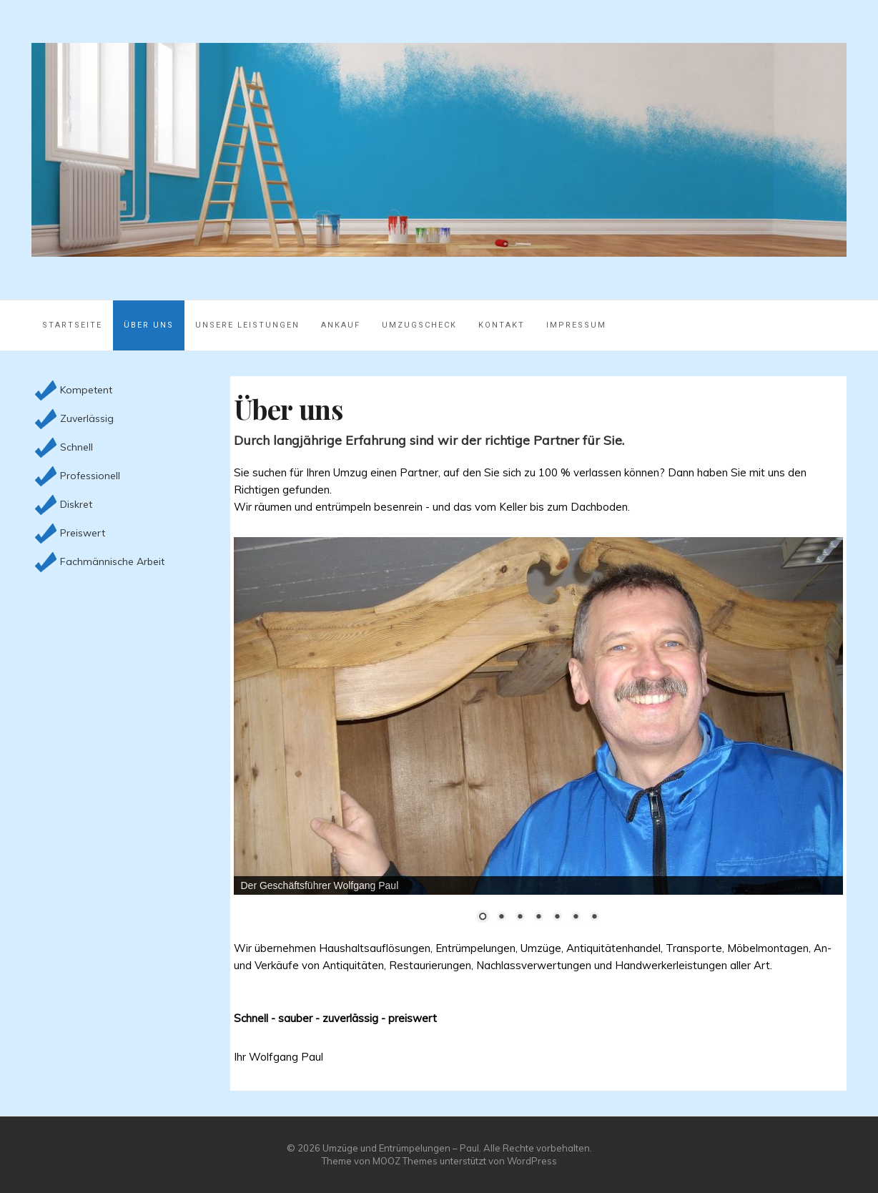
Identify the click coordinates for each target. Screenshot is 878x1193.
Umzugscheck (419, 325)
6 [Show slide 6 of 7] (575, 918)
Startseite (72, 325)
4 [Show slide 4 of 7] (538, 918)
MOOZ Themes (405, 1161)
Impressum (576, 325)
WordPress (532, 1161)
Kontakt (501, 325)
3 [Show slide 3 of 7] (520, 918)
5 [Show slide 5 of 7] (557, 918)
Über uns (149, 325)
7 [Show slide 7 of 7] (594, 918)
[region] (538, 738)
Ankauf (340, 325)
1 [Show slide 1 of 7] (482, 918)
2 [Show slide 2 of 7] (501, 918)
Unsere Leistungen (247, 325)
